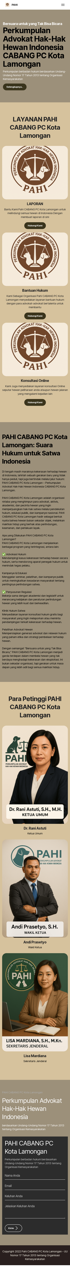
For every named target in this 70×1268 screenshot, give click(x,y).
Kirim (14, 1231)
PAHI (15, 4)
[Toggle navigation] (63, 5)
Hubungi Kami (35, 226)
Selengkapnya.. (16, 87)
